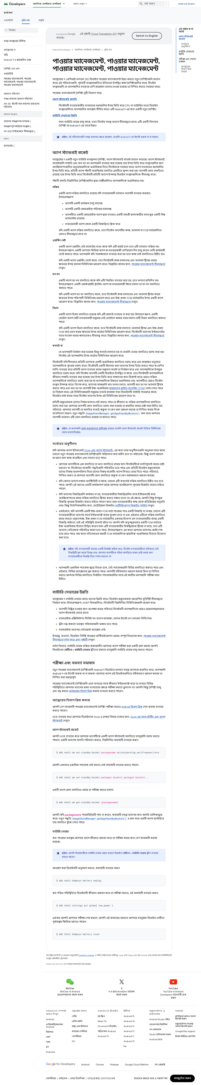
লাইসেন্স (63, 1077)
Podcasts (50, 1051)
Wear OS (102, 1020)
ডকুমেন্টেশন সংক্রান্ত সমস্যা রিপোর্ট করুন (184, 1024)
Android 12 (129, 1030)
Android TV (103, 1035)
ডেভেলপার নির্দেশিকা (158, 1023)
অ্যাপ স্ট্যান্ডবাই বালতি (64, 99)
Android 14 (129, 1020)
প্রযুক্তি (41, 20)
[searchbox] (21, 30)
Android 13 (129, 1025)
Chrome (100, 1063)
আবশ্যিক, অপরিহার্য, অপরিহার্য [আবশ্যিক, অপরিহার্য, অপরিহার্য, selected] (47, 3)
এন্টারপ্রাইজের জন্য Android (54, 1024)
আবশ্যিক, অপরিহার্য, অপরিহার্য (87, 49)
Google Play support (185, 1030)
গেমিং (74, 1015)
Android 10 (129, 1040)
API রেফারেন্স (155, 1028)
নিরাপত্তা (49, 1031)
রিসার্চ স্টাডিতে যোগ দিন (185, 1035)
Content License (86, 954)
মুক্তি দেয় (108, 49)
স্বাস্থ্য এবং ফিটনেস (80, 1025)
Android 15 (129, 1015)
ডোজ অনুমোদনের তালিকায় (94, 428)
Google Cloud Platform (136, 1063)
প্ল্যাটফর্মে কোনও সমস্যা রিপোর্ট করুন (185, 1016)
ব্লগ (47, 1046)
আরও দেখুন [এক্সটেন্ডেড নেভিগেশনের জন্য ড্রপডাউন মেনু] (78, 3)
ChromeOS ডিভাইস (107, 1025)
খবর (48, 1041)
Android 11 (129, 1035)
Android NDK (155, 1038)
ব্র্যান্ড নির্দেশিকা (77, 1077)
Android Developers (61, 49)
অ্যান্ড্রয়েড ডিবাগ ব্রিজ (80, 691)
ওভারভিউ (8, 20)
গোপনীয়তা (76, 1035)
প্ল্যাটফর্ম (8, 12)
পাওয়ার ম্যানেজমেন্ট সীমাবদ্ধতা (148, 264)
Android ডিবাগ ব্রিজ (131, 706)
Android (50, 1018)
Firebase (114, 1063)
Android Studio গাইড (159, 1018)
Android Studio (186, 3)
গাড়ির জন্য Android (107, 1030)
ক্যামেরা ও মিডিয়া (79, 1030)
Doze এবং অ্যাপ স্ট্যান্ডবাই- (99, 450)
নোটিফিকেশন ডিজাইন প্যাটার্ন (131, 505)
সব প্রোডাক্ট (160, 1063)
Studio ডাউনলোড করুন (160, 1033)
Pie (125, 1045)
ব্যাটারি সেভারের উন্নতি (64, 115)
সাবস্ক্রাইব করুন (182, 1077)
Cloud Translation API (104, 34)
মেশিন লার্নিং (77, 1020)
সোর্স (48, 1036)
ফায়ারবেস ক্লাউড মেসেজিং (127, 388)
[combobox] (153, 4)
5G (73, 1040)
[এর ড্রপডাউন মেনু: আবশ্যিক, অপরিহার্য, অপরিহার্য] (65, 4)
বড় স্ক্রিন (101, 1015)
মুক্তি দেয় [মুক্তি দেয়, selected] (26, 20)
